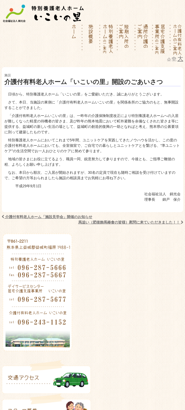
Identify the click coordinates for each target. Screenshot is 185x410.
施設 (7, 75)
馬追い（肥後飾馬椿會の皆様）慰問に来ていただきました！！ (130, 222)
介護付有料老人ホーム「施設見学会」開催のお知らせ (47, 217)
